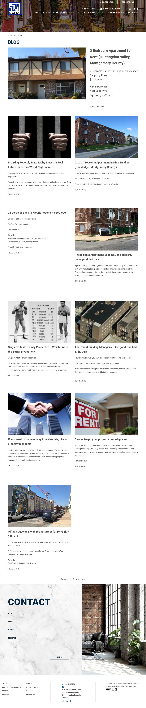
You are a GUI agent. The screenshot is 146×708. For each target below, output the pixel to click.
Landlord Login (106, 2)
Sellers (81, 12)
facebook (137, 8)
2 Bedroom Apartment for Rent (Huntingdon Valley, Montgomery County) (111, 56)
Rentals (91, 12)
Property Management (54, 12)
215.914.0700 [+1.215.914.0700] (89, 9)
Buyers (71, 12)
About (37, 12)
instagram (130, 8)
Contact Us (132, 12)
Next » (83, 579)
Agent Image (132, 686)
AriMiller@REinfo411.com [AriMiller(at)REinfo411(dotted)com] (113, 9)
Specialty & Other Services (111, 12)
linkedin (134, 8)
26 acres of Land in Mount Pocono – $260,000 (37, 212)
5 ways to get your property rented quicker (101, 439)
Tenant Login (128, 2)
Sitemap (135, 684)
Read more (97, 106)
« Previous (64, 579)
